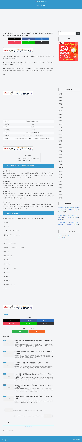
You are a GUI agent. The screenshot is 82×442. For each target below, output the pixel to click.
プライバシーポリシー (64, 235)
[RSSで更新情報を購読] (30, 328)
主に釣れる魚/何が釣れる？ (24, 156)
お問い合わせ (61, 237)
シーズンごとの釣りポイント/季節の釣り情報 (28, 154)
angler (60, 219)
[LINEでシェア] (41, 39)
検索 (59, 31)
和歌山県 (5, 311)
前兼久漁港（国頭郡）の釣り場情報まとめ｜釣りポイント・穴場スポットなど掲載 (68, 210)
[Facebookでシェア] (15, 39)
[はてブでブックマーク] (24, 39)
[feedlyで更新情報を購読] (27, 328)
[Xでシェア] (7, 39)
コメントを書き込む (28, 425)
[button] (50, 39)
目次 (26, 151)
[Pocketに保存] (33, 39)
